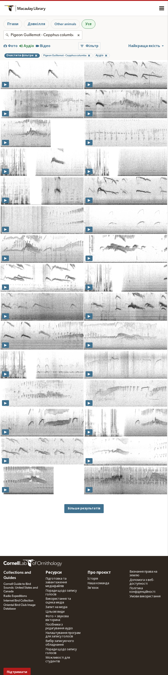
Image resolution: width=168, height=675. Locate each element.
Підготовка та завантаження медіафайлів (56, 582)
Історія (93, 578)
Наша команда (98, 583)
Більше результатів (84, 508)
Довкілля (36, 24)
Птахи (12, 24)
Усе (88, 24)
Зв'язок (93, 587)
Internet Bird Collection (18, 600)
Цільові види (55, 611)
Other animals (65, 24)
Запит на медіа (56, 607)
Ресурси (54, 573)
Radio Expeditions (15, 596)
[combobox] (43, 35)
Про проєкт (99, 573)
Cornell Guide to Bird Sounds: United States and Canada (21, 587)
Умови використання (145, 596)
